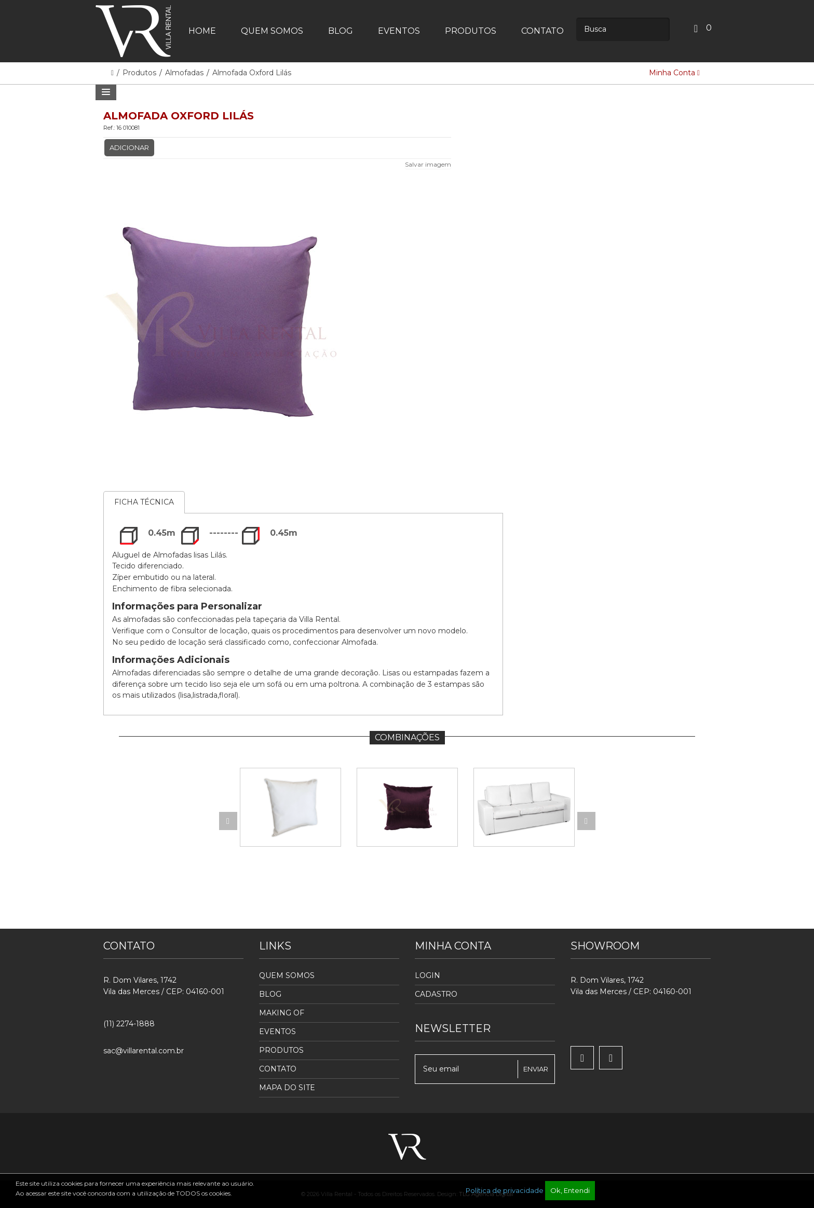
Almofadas (184, 72)
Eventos (277, 1031)
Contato (277, 1069)
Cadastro (436, 994)
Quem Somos (287, 975)
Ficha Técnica (144, 502)
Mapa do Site (287, 1087)
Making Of (281, 1012)
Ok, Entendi (570, 1190)
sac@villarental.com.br (143, 1050)
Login (427, 975)
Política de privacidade (505, 1190)
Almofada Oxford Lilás (251, 72)
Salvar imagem (428, 164)
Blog (270, 994)
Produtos (140, 72)
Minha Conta (674, 72)
